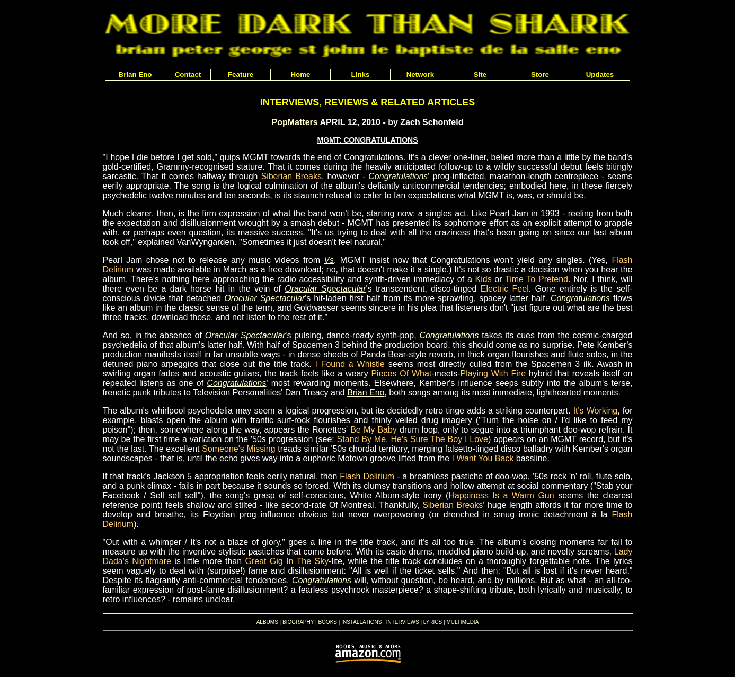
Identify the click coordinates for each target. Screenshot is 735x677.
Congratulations (398, 176)
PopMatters (295, 122)
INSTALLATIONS (361, 622)
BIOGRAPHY (298, 622)
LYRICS (432, 622)
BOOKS (327, 622)
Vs (329, 260)
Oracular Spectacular (325, 288)
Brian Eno (365, 392)
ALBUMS (267, 622)
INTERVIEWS (402, 622)
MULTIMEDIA (462, 622)
